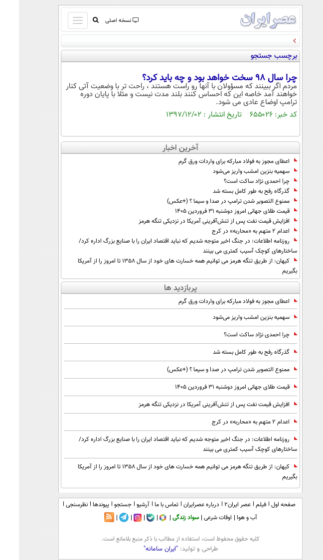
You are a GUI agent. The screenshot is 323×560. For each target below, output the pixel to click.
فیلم (242, 504)
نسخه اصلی (102, 20)
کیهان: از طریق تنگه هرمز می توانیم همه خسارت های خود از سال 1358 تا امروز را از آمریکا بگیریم (168, 266)
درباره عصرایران (182, 504)
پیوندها (82, 504)
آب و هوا (228, 517)
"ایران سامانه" (142, 549)
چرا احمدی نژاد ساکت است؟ (241, 181)
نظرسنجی (58, 504)
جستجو (104, 504)
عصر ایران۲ (218, 504)
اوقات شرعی (199, 517)
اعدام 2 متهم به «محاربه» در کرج (235, 231)
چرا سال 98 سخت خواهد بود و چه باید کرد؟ (200, 78)
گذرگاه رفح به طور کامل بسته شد (236, 191)
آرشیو (124, 504)
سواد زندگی (167, 517)
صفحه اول (264, 504)
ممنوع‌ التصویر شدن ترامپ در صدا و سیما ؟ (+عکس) (213, 201)
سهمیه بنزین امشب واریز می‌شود (236, 171)
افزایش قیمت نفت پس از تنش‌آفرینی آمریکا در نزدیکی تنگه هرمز (199, 221)
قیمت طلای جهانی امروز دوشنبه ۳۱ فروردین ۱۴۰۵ (217, 211)
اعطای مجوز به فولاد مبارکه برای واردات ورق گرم (219, 161)
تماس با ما (148, 504)
